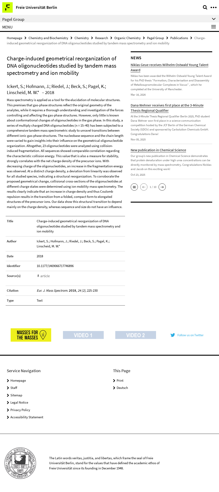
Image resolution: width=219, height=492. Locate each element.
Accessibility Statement (26, 416)
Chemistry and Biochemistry (48, 37)
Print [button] (120, 380)
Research (101, 37)
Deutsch (122, 387)
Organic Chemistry (127, 37)
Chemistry (82, 37)
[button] (134, 186)
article (44, 275)
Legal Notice (19, 402)
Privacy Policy (20, 409)
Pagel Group (155, 37)
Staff (13, 387)
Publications (179, 37)
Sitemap (16, 395)
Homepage (14, 37)
